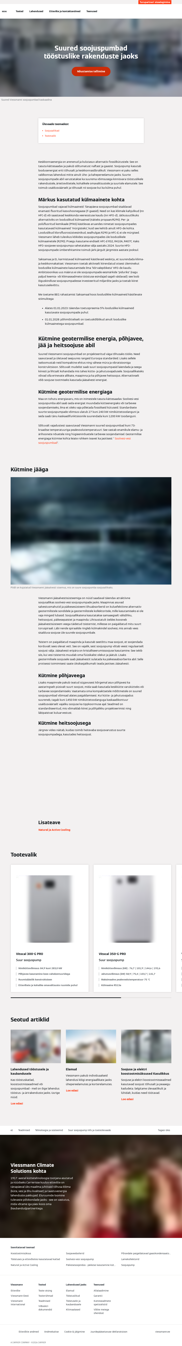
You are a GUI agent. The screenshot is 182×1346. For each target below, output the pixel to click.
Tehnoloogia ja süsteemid (49, 1130)
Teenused (91, 11)
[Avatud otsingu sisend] (169, 11)
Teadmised (24, 1130)
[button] (165, 1130)
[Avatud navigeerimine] (4, 11)
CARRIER (42, 1342)
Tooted (19, 11)
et (12, 1130)
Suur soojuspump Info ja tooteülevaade (89, 1130)
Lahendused (36, 11)
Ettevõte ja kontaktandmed (64, 11)
